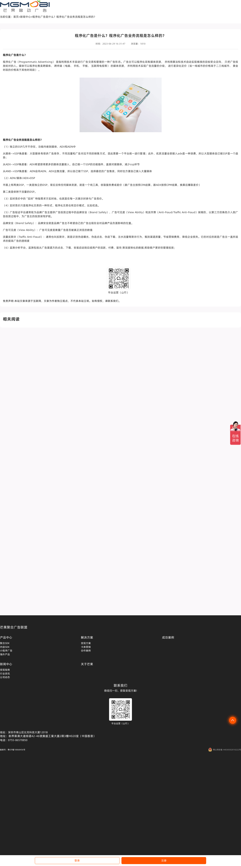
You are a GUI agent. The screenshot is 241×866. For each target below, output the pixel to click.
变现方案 (86, 643)
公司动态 (5, 677)
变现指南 (5, 669)
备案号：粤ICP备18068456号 (12, 749)
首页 (16, 17)
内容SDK (5, 647)
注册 (164, 860)
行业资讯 (5, 673)
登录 (77, 860)
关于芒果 (87, 664)
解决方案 (87, 637)
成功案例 (168, 637)
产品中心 (6, 637)
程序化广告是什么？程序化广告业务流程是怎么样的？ (64, 17)
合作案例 (86, 650)
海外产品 (5, 654)
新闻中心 (25, 17)
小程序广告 (6, 650)
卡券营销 (86, 647)
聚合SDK (5, 643)
